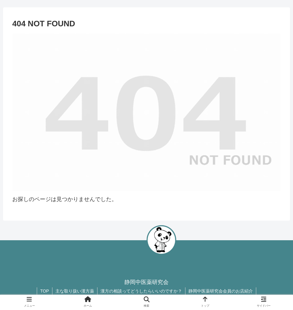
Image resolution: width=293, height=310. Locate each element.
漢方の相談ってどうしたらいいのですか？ (141, 291)
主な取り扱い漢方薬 (74, 291)
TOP (44, 291)
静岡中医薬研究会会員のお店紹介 (220, 291)
